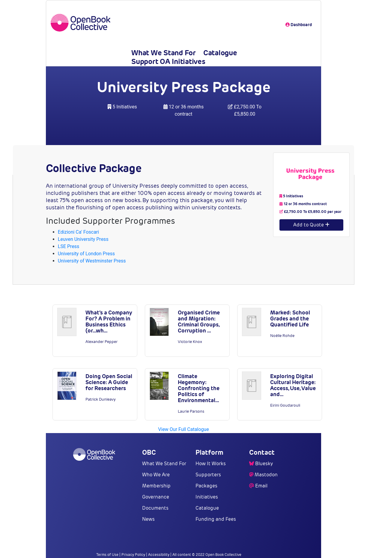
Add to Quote (311, 225)
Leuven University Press (83, 239)
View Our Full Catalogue (183, 429)
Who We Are (156, 475)
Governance (155, 497)
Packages (206, 486)
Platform (209, 452)
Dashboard (298, 24)
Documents (155, 508)
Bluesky (264, 463)
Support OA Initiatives (168, 61)
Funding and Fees (215, 519)
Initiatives (206, 497)
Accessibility (158, 554)
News (148, 519)
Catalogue (220, 52)
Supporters (208, 475)
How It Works (210, 463)
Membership (156, 486)
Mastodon (266, 475)
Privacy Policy (133, 554)
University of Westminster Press (92, 261)
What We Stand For (163, 52)
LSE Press (68, 246)
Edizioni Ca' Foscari (78, 232)
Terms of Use (107, 554)
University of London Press (86, 253)
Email (261, 486)
